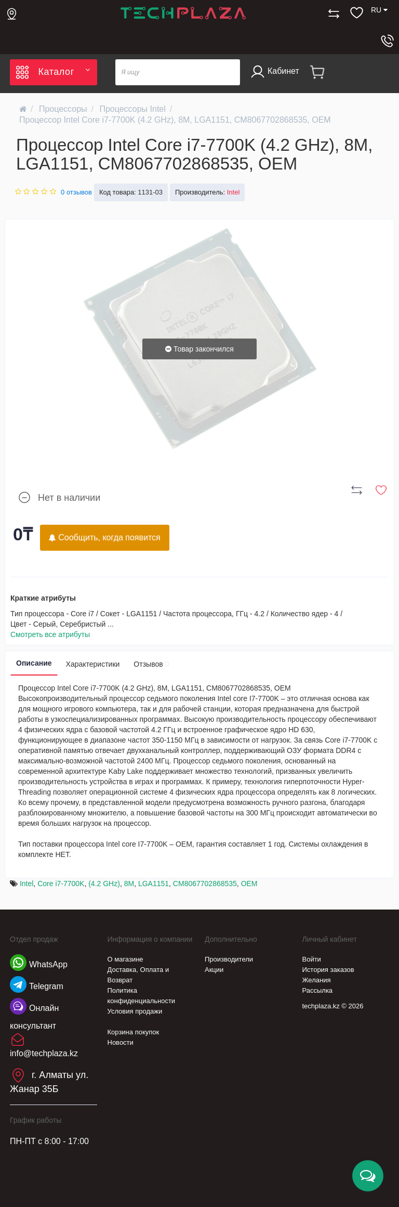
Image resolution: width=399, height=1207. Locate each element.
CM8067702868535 (205, 883)
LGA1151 (153, 883)
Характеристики (93, 664)
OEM (249, 883)
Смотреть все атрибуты (50, 634)
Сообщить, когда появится (105, 537)
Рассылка (317, 990)
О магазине (125, 959)
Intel (26, 883)
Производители (229, 959)
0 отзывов (76, 192)
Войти (311, 959)
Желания (316, 980)
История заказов (328, 970)
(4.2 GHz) (104, 883)
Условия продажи (135, 1011)
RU (379, 10)
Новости (121, 1042)
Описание (34, 663)
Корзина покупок (133, 1032)
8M (129, 883)
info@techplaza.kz (44, 1053)
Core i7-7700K (60, 883)
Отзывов (151, 664)
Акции (214, 970)
